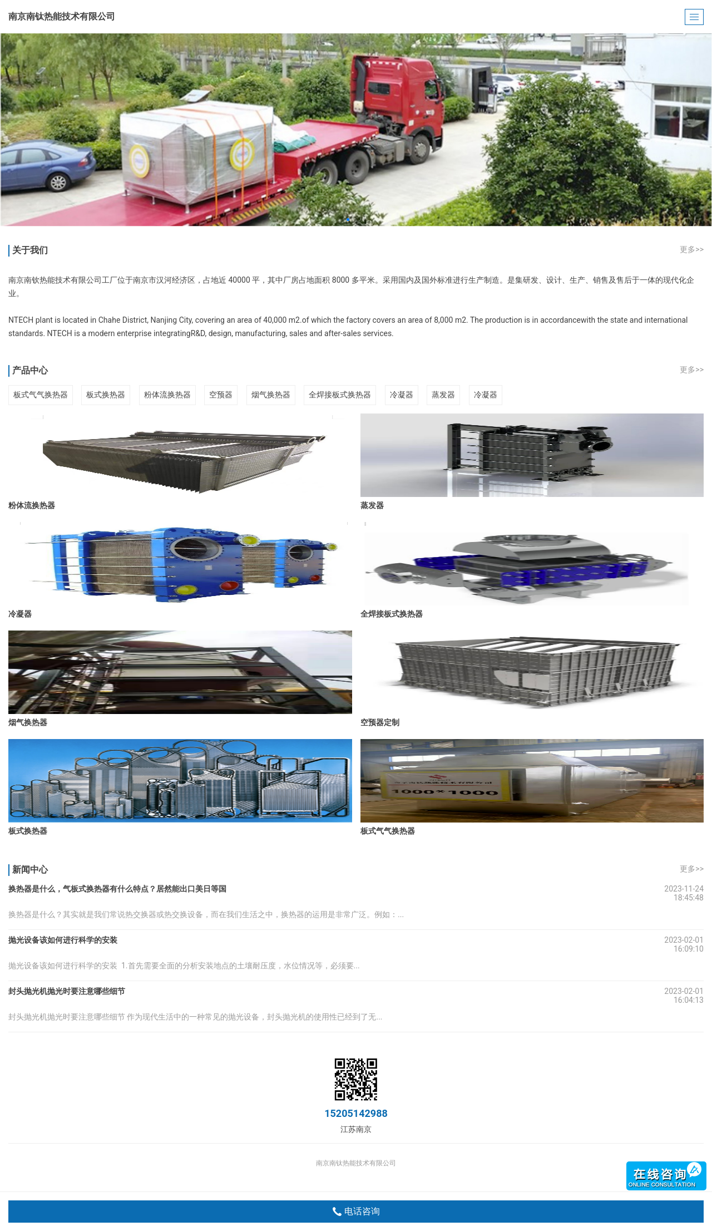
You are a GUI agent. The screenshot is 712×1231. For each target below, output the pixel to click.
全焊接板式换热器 (340, 394)
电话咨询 (356, 1211)
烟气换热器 (270, 394)
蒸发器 (443, 394)
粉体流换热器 (167, 394)
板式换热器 (105, 394)
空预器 (221, 394)
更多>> (692, 249)
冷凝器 (401, 394)
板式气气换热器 (40, 394)
